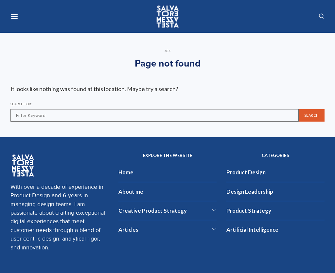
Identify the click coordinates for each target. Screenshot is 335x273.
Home (125, 172)
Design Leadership (249, 191)
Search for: (21, 104)
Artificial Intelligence (252, 229)
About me (130, 191)
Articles (128, 229)
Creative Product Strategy (152, 210)
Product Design (246, 172)
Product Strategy (248, 210)
